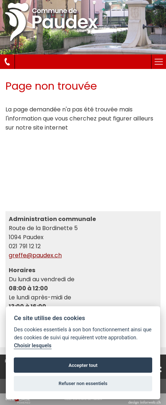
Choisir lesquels (32, 346)
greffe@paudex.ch (35, 255)
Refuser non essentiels (82, 383)
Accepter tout (83, 365)
